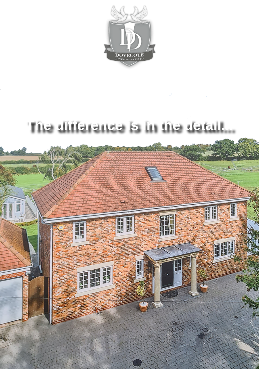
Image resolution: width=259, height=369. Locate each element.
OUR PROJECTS (98, 109)
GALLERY (233, 109)
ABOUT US (54, 109)
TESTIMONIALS (148, 109)
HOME (22, 109)
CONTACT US (194, 109)
